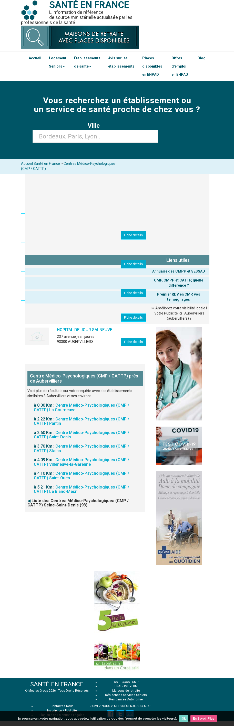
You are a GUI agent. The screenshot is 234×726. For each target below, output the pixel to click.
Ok (184, 718)
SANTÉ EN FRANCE (57, 684)
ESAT (118, 686)
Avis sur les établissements (121, 62)
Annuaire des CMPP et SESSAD (178, 271)
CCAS (126, 682)
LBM (134, 686)
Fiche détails (133, 235)
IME (126, 686)
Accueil (35, 58)
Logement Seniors (57, 62)
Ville (95, 125)
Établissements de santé (87, 62)
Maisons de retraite (126, 690)
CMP (135, 682)
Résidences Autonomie (126, 699)
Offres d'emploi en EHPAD (179, 66)
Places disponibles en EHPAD (152, 66)
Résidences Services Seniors (126, 695)
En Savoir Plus (203, 718)
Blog (202, 58)
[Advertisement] (117, 548)
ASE (116, 682)
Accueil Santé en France (40, 163)
